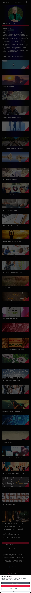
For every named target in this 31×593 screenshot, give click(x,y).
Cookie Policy (15, 591)
